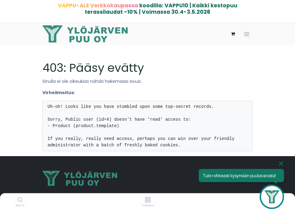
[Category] (148, 200)
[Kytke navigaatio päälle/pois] (247, 34)
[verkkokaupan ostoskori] (232, 33)
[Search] (20, 200)
